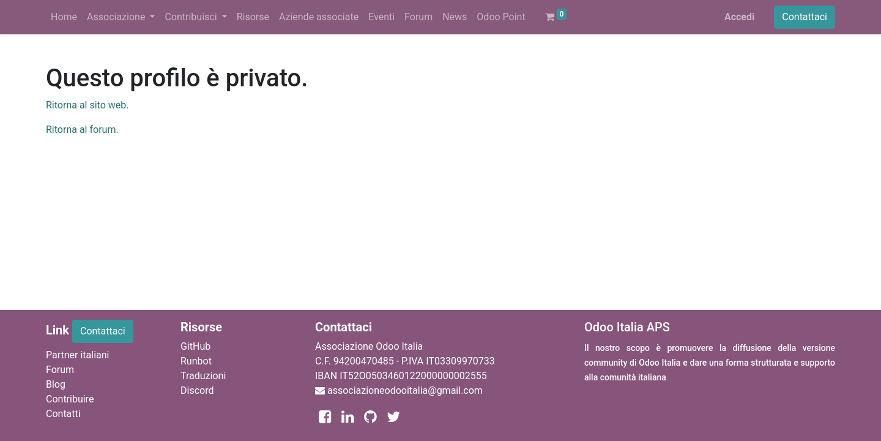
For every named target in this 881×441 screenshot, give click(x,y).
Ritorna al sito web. (87, 105)
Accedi (739, 17)
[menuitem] (64, 17)
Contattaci (804, 17)
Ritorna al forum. (82, 129)
